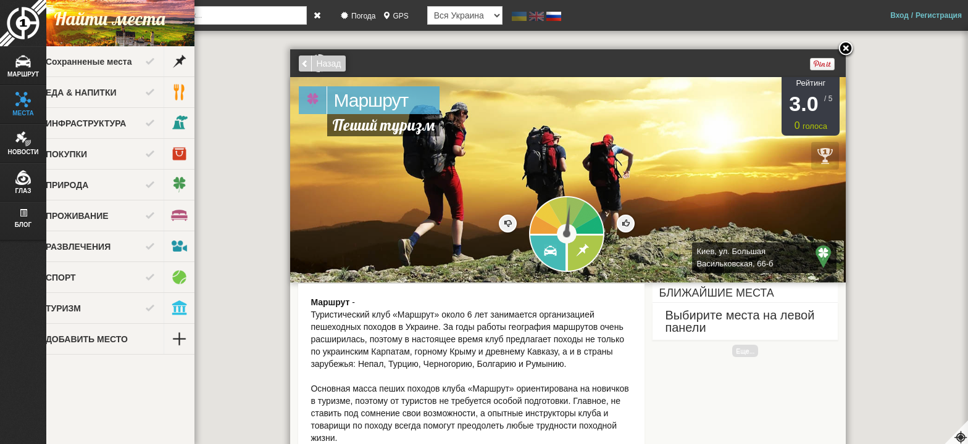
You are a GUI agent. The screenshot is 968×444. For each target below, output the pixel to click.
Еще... (769, 351)
